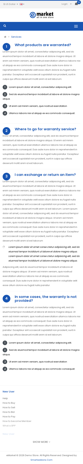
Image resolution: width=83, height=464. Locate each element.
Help (5, 398)
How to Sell (9, 407)
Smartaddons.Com (41, 460)
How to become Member (17, 421)
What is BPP (9, 425)
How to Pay (9, 416)
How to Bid (9, 412)
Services (16, 37)
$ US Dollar (11, 4)
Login (65, 4)
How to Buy (9, 403)
